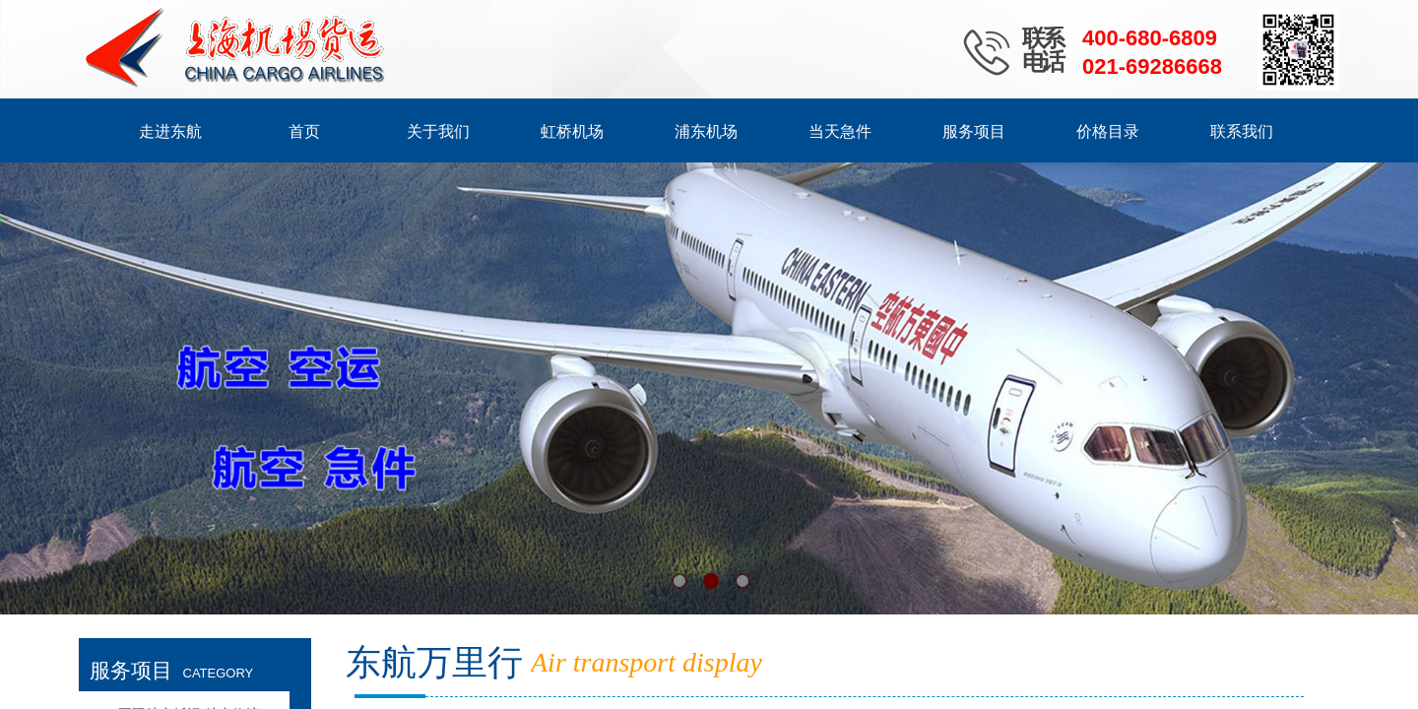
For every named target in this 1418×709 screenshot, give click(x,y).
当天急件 (839, 131)
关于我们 (438, 131)
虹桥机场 (572, 131)
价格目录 (1107, 131)
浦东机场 (706, 131)
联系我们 (1241, 131)
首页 (304, 131)
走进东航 (170, 131)
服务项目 (973, 131)
